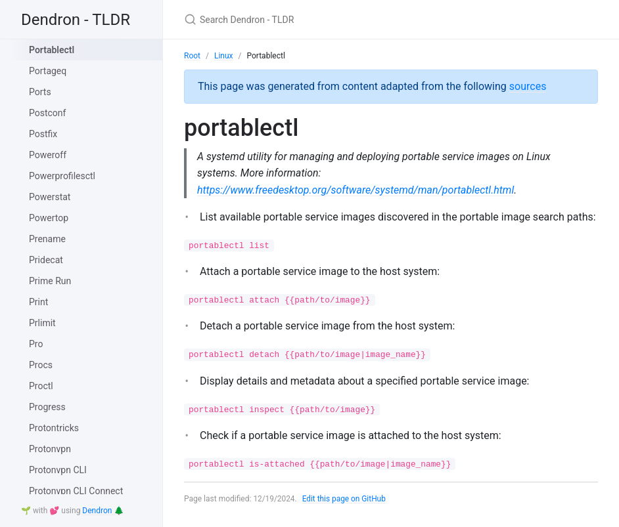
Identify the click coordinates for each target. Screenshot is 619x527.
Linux (223, 55)
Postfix (43, 134)
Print (38, 302)
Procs (41, 365)
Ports (40, 92)
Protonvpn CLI (58, 470)
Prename (47, 239)
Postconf (47, 113)
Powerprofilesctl (62, 176)
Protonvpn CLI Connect (76, 491)
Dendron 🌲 (103, 510)
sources (528, 86)
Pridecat (46, 260)
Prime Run (50, 281)
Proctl (41, 386)
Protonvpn (50, 449)
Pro (36, 344)
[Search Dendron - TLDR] (339, 19)
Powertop (48, 218)
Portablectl (51, 50)
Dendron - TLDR (75, 20)
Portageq (47, 71)
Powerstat (49, 197)
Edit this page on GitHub (344, 499)
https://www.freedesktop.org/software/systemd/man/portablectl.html (356, 190)
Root (192, 55)
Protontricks (54, 428)
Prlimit (42, 323)
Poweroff (47, 155)
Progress (47, 407)
